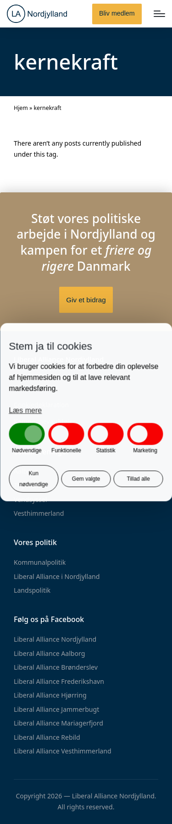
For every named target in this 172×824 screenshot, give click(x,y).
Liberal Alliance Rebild (47, 737)
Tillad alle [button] (138, 478)
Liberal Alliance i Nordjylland (57, 576)
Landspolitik (32, 590)
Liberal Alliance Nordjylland (55, 639)
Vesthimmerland (39, 513)
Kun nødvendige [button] (33, 478)
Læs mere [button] (25, 411)
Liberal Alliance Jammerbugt (56, 709)
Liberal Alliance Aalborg (49, 653)
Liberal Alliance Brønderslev (56, 667)
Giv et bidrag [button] (85, 300)
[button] (117, 14)
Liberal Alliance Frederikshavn (59, 681)
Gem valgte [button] (86, 478)
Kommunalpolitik (40, 562)
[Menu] (159, 14)
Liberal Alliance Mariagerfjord (58, 723)
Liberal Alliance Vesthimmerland (62, 751)
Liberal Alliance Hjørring (50, 695)
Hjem (21, 108)
